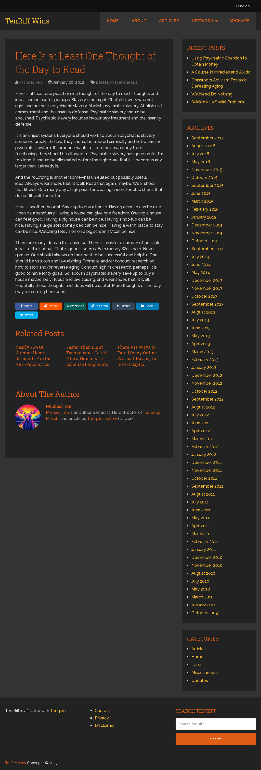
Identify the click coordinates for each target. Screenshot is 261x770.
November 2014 (207, 233)
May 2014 (200, 272)
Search (215, 739)
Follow (111, 418)
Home (113, 20)
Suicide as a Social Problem (217, 102)
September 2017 (207, 138)
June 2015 (201, 193)
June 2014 (201, 264)
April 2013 (200, 343)
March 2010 (202, 597)
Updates (199, 680)
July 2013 (200, 320)
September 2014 (207, 248)
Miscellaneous (123, 82)
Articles (169, 20)
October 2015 (204, 177)
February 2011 (204, 541)
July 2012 (200, 415)
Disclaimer (105, 725)
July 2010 (200, 581)
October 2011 (204, 478)
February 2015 (204, 209)
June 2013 (201, 328)
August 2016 (203, 145)
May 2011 (200, 517)
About (139, 20)
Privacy (102, 718)
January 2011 (203, 549)
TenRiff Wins (27, 21)
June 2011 (200, 510)
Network (202, 20)
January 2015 (203, 217)
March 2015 (202, 201)
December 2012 (206, 375)
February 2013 (204, 359)
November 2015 (206, 169)
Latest (102, 82)
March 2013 (202, 351)
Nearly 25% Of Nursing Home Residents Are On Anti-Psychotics (32, 355)
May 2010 (200, 589)
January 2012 (203, 454)
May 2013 (200, 335)
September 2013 (207, 304)
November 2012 (206, 383)
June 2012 (201, 422)
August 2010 (203, 573)
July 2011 (200, 502)
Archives (239, 20)
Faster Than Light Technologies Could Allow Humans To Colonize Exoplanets (87, 355)
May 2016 (200, 161)
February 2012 (204, 446)
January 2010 (203, 605)
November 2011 (206, 470)
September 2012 (207, 399)
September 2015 (207, 185)
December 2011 (206, 462)
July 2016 (200, 153)
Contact (102, 710)
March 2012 (202, 438)
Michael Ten (30, 82)
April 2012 (200, 430)
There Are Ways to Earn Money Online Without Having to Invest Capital (137, 355)
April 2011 (200, 525)
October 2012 (204, 391)
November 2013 (206, 288)
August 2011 (203, 494)
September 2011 (207, 486)
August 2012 (203, 407)
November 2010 (207, 565)
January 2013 (203, 367)
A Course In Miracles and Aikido (221, 72)
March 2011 (202, 533)
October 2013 (204, 296)
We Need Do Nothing (211, 94)
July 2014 (200, 256)
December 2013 (206, 280)
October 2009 (204, 612)
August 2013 (203, 312)
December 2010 (207, 557)
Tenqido (243, 6)
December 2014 (207, 225)
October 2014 (204, 240)
